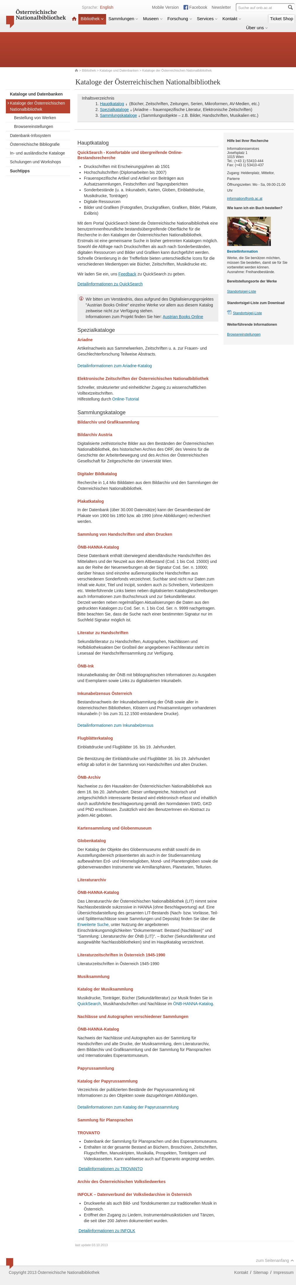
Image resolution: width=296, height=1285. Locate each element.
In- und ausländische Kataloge (37, 153)
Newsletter (221, 7)
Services (207, 18)
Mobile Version (165, 7)
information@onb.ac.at (244, 199)
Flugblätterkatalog (95, 738)
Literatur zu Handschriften (102, 632)
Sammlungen (123, 18)
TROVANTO (88, 1132)
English (106, 7)
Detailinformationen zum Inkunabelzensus (115, 725)
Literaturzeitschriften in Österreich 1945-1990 (121, 955)
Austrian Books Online (183, 316)
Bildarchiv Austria (94, 434)
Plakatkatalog (90, 501)
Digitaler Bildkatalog (97, 473)
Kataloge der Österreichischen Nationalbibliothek (36, 106)
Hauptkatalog (112, 103)
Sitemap (260, 1272)
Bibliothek (92, 18)
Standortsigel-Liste (241, 291)
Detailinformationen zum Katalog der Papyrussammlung (128, 1107)
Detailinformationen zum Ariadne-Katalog (114, 365)
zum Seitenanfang (275, 1260)
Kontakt (231, 18)
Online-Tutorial (125, 399)
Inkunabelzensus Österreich (104, 693)
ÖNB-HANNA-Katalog (98, 547)
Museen (152, 18)
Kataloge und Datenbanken (119, 70)
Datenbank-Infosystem (30, 135)
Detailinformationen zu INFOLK (107, 1230)
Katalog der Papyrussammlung (107, 1081)
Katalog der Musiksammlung (105, 989)
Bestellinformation (242, 251)
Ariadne (85, 339)
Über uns (257, 27)
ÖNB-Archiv (89, 777)
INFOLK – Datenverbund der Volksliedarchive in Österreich (134, 1194)
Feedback (127, 274)
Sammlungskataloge (118, 115)
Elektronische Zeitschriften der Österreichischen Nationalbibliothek (143, 378)
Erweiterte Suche (93, 924)
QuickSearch (89, 1003)
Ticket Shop (281, 18)
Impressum (284, 1272)
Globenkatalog (91, 840)
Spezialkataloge (114, 109)
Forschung (179, 18)
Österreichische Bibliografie (35, 144)
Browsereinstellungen (33, 126)
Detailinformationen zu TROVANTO (111, 1168)
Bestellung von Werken (35, 117)
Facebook (198, 7)
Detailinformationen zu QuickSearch (110, 284)
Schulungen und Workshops (35, 161)
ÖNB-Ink (85, 666)
